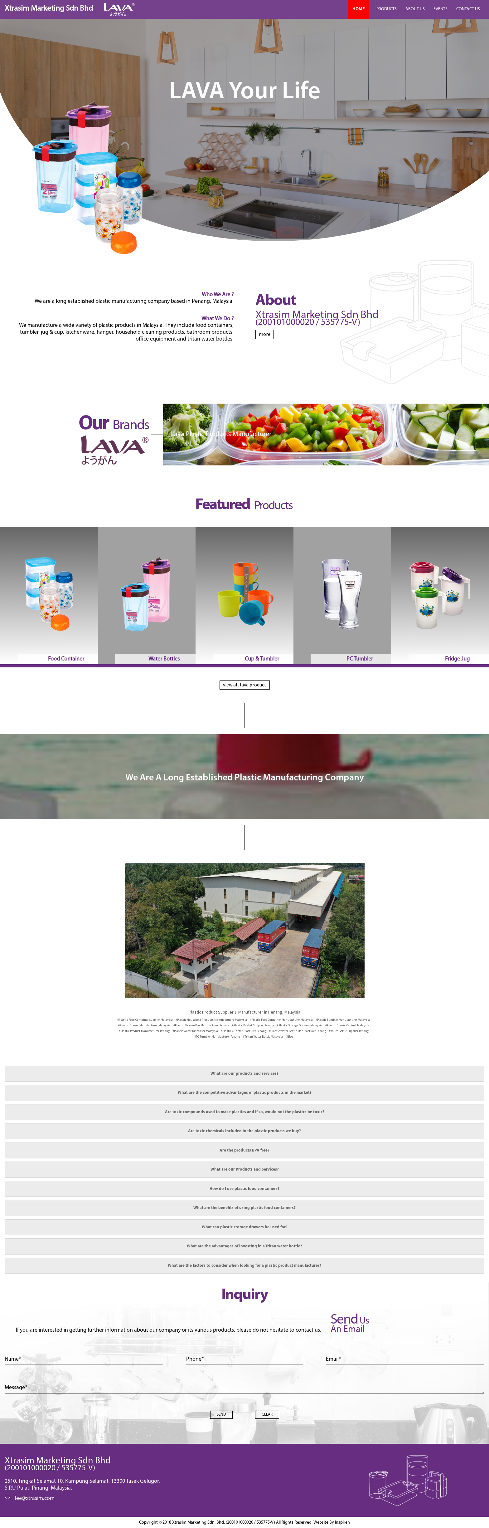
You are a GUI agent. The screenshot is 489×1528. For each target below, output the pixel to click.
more (264, 334)
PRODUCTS (386, 9)
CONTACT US (468, 9)
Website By (331, 1522)
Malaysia (145, 1020)
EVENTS (440, 9)
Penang (201, 1025)
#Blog (289, 1036)
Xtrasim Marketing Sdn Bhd (49, 8)
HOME (358, 9)
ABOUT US (415, 9)
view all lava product (244, 684)
